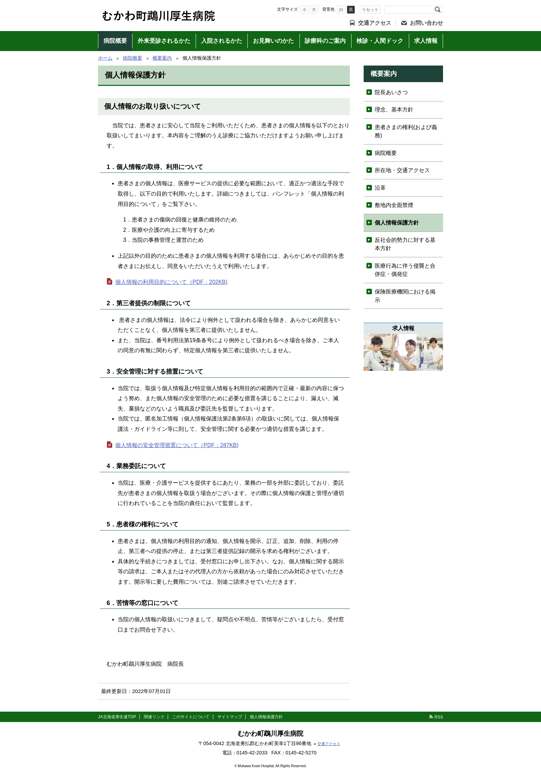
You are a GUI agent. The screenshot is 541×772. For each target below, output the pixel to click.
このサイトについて (190, 716)
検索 (437, 9)
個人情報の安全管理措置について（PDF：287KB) (176, 445)
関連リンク (154, 716)
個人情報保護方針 (397, 223)
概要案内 (162, 58)
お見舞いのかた (273, 41)
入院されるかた (221, 41)
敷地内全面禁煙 (394, 205)
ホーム (105, 58)
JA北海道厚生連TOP (117, 716)
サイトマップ (229, 716)
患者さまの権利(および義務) (406, 131)
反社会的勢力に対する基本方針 (405, 244)
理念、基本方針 (394, 109)
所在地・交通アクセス (402, 170)
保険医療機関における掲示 (405, 296)
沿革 (380, 188)
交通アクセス (374, 23)
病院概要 (115, 41)
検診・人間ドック (379, 41)
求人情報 (425, 41)
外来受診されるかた (164, 41)
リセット (370, 9)
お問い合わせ (426, 23)
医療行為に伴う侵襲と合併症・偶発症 (405, 270)
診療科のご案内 (325, 41)
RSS (438, 717)
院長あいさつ (391, 92)
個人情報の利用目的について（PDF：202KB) (171, 282)
